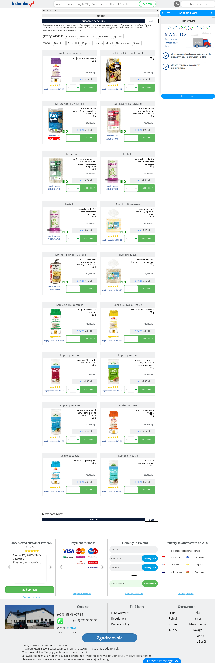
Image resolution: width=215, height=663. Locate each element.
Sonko (136, 43)
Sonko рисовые (128, 405)
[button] (9, 575)
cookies (53, 645)
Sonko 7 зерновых (70, 53)
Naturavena (123, 43)
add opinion (29, 589)
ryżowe (118, 36)
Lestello (98, 43)
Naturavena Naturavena (127, 103)
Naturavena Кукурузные (70, 103)
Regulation (118, 618)
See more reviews (31, 597)
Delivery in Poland (134, 593)
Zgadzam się (110, 638)
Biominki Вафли (127, 254)
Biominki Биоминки (128, 204)
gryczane (71, 36)
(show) (71, 628)
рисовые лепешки (93, 21)
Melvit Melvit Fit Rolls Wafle (127, 53)
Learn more (188, 96)
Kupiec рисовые (70, 355)
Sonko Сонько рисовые (128, 305)
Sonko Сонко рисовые (69, 305)
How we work (120, 613)
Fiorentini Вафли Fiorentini (70, 254)
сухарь (93, 519)
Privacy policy (120, 624)
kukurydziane (88, 36)
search (147, 4)
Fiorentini (73, 43)
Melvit (109, 43)
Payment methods (82, 593)
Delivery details (185, 593)
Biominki (59, 43)
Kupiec (86, 43)
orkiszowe (105, 36)
